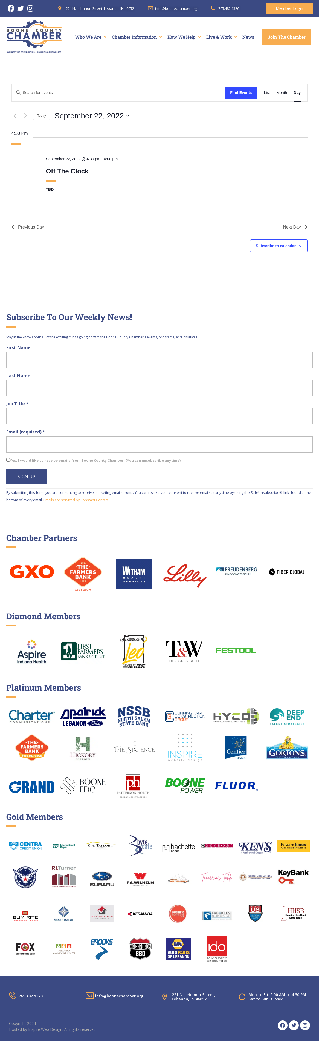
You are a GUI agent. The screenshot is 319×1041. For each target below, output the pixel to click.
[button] (90, 37)
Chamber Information (137, 37)
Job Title (17, 404)
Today (41, 116)
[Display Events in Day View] (297, 92)
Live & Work (221, 37)
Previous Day (27, 227)
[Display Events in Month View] (281, 92)
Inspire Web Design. (45, 1029)
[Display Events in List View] (267, 92)
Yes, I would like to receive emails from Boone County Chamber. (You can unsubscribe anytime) (95, 460)
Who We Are (90, 37)
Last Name (18, 376)
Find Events (241, 92)
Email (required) (25, 432)
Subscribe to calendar (276, 246)
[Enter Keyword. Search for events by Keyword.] (118, 92)
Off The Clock (67, 171)
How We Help (184, 37)
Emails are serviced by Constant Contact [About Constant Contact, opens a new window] (76, 499)
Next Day (295, 227)
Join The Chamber (287, 37)
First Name (18, 347)
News (248, 37)
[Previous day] (14, 115)
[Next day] (25, 115)
